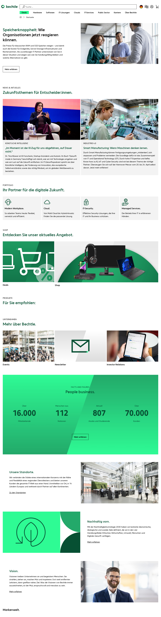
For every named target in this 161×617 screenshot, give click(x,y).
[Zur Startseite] (9, 13)
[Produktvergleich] (146, 6)
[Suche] (80, 7)
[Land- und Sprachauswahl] (141, 6)
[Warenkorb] (157, 6)
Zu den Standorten (17, 493)
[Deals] (24, 12)
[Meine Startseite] (21, 17)
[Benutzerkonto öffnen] (152, 6)
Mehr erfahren (11, 69)
